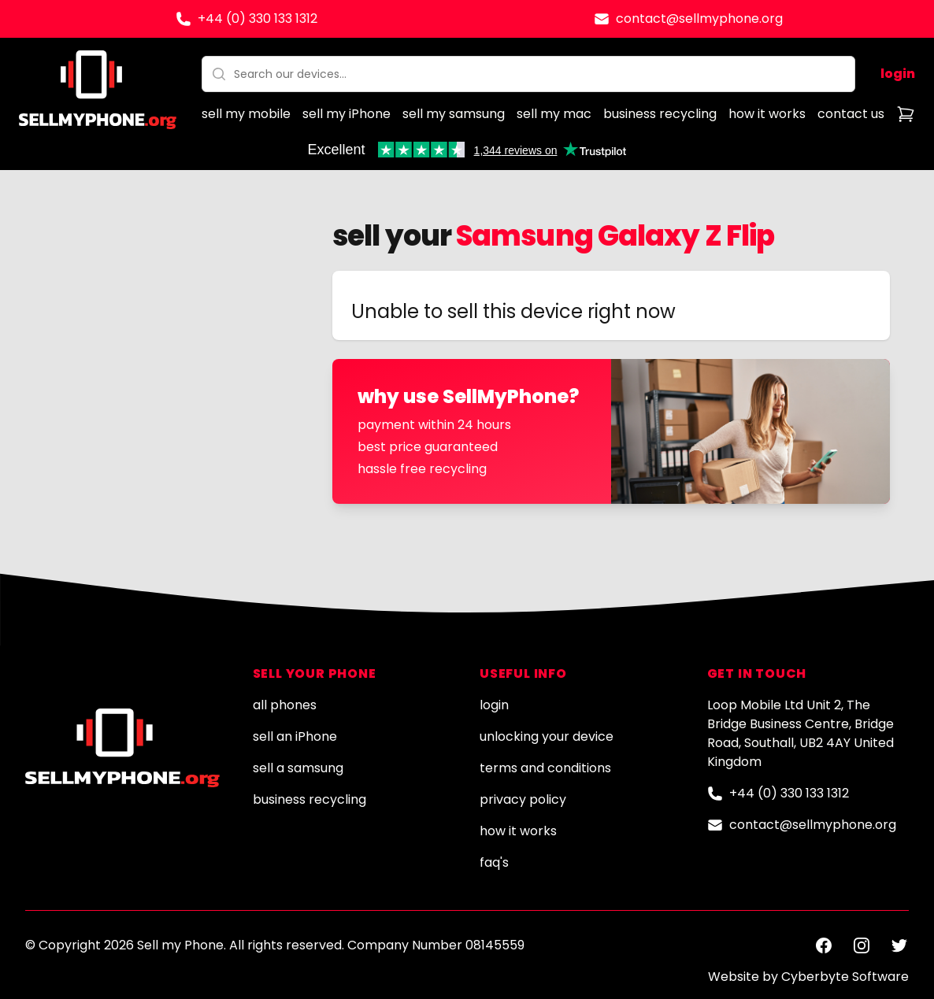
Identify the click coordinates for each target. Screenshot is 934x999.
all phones (285, 705)
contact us (850, 114)
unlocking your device (546, 736)
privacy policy (523, 799)
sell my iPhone (346, 114)
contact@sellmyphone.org (699, 18)
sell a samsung (298, 768)
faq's (494, 862)
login (897, 74)
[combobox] (528, 74)
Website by (808, 977)
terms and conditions (545, 768)
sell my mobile (246, 114)
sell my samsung (453, 114)
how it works (767, 114)
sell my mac (554, 114)
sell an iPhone (295, 736)
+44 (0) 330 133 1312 (257, 18)
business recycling (660, 114)
